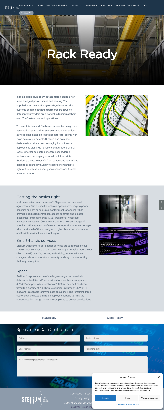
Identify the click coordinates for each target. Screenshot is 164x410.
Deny (127, 398)
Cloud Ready (115, 318)
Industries (90, 5)
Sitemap (89, 393)
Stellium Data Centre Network (51, 5)
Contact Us (26, 13)
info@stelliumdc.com (82, 407)
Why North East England (127, 5)
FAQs (144, 5)
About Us (105, 5)
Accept (105, 398)
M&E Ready (49, 318)
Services (75, 5)
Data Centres (25, 5)
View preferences (149, 398)
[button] (158, 377)
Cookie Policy (122, 404)
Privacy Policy (133, 404)
